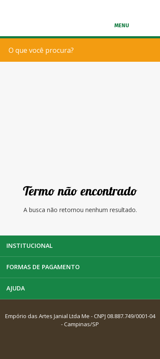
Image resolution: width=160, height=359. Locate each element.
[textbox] (82, 50)
